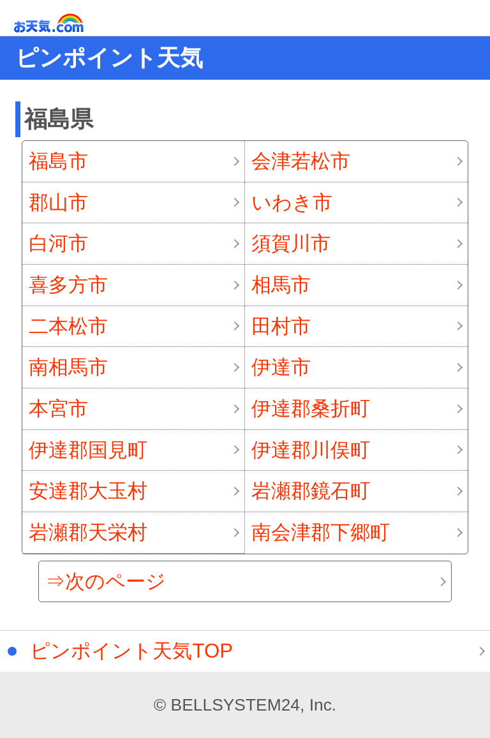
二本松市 (68, 326)
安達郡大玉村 (88, 491)
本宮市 (58, 408)
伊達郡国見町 (88, 450)
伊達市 (281, 367)
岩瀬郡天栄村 (88, 532)
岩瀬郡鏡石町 (310, 491)
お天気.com (67, 23)
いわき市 (291, 202)
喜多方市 (68, 285)
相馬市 (281, 285)
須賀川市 (290, 243)
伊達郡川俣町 (310, 450)
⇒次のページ (105, 581)
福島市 (58, 161)
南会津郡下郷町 (320, 532)
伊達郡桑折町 (310, 408)
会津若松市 (300, 161)
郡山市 (58, 202)
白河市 (58, 243)
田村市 (281, 326)
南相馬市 (68, 367)
